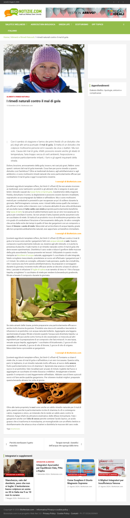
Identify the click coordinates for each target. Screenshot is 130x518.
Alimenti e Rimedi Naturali (18, 97)
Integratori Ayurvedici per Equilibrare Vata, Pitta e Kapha (49, 468)
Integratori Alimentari (15, 475)
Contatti (74, 513)
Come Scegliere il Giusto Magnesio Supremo (80, 482)
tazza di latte (16, 212)
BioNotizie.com (27, 106)
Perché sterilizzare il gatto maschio (21, 444)
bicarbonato (15, 429)
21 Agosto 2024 (73, 486)
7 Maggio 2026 (11, 498)
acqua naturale (57, 241)
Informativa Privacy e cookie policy (52, 509)
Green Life (64, 24)
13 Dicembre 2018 (13, 106)
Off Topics (97, 24)
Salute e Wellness (15, 24)
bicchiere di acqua (25, 255)
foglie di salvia (38, 269)
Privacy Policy (49, 513)
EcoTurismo (81, 24)
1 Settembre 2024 (43, 474)
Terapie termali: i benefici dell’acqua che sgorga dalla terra (63, 444)
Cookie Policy (63, 513)
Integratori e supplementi (18, 455)
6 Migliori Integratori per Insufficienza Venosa (111, 482)
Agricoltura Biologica (43, 24)
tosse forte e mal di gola (41, 192)
